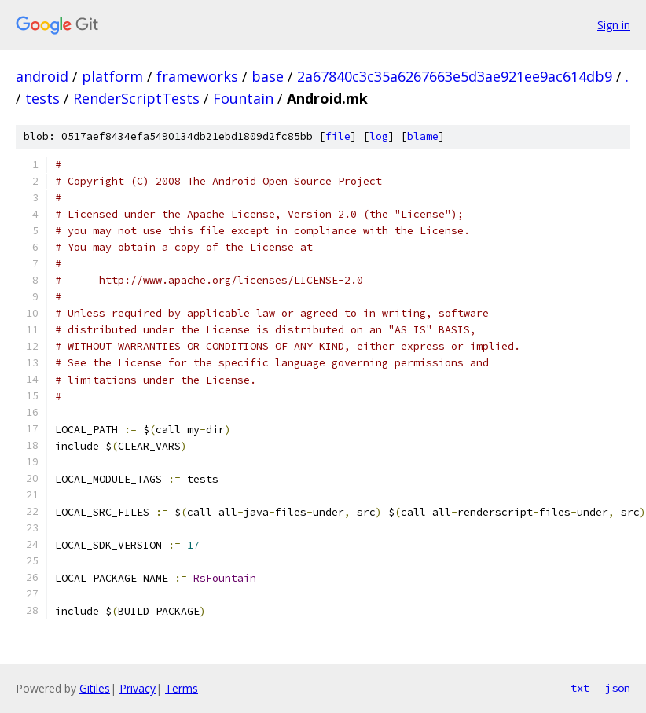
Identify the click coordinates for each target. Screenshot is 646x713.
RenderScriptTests (136, 98)
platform (112, 76)
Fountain (243, 98)
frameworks (197, 76)
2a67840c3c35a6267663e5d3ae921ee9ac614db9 (454, 76)
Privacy (137, 688)
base (267, 76)
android (42, 76)
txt (580, 688)
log (378, 136)
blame (423, 136)
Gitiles (94, 688)
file (338, 136)
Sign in (613, 24)
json (617, 688)
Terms (181, 688)
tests (42, 98)
